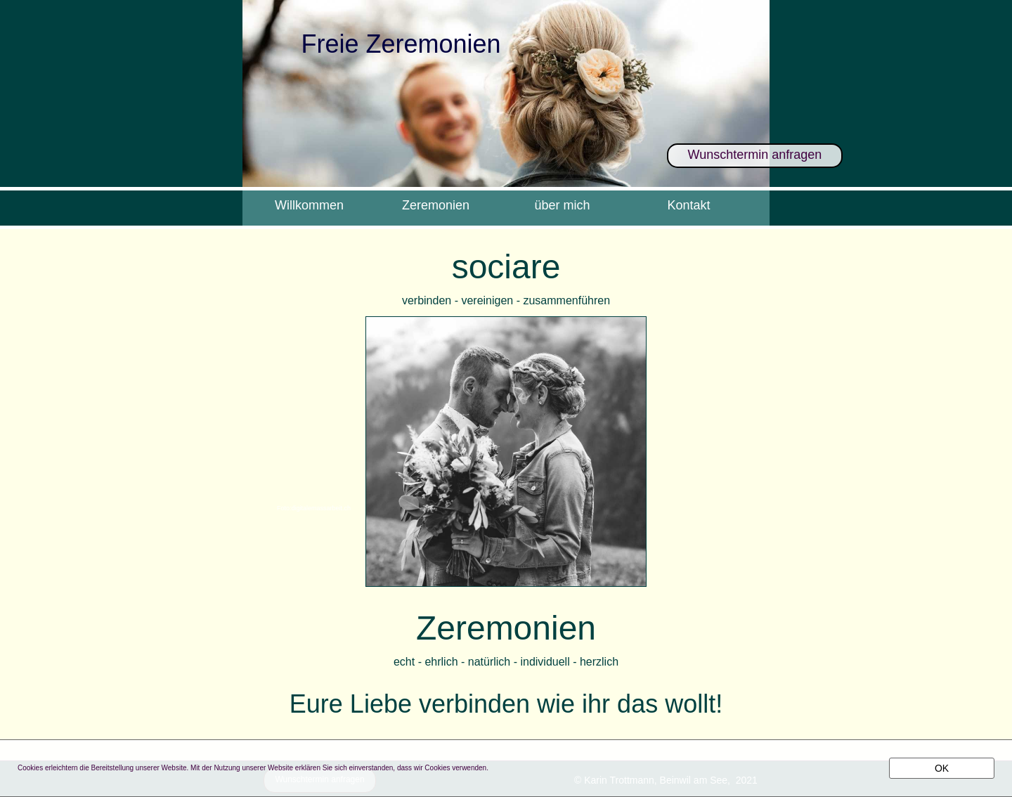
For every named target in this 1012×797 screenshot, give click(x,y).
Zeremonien (435, 205)
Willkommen (309, 205)
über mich (562, 205)
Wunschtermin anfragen (755, 155)
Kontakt (688, 205)
